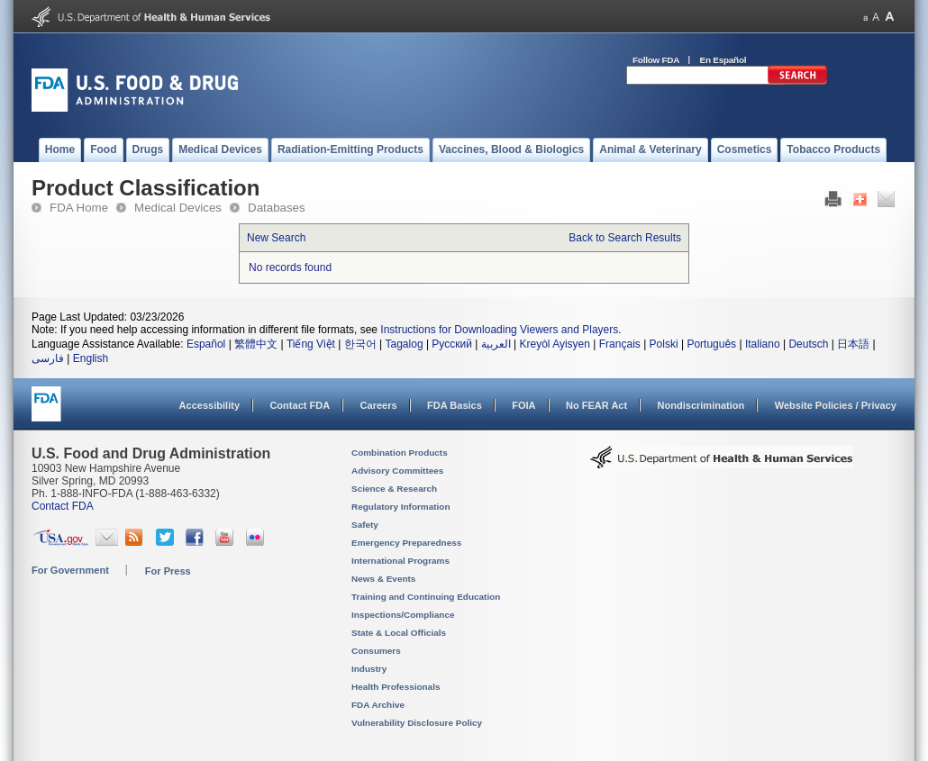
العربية (496, 344)
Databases (276, 207)
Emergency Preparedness (406, 543)
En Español (723, 60)
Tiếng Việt (311, 344)
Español (206, 344)
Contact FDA (299, 405)
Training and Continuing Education (425, 597)
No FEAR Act (596, 405)
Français (620, 344)
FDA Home (79, 207)
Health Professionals (395, 687)
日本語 (853, 344)
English (90, 358)
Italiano (762, 344)
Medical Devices (178, 207)
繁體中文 (255, 344)
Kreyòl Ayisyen (554, 344)
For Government (70, 570)
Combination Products (399, 453)
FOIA (523, 405)
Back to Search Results (625, 237)
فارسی (48, 358)
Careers (378, 405)
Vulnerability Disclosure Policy (416, 723)
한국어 (360, 344)
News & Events (383, 579)
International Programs (400, 561)
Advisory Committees (397, 471)
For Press (168, 571)
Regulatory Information (400, 507)
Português (711, 344)
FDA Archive (378, 705)
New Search (276, 237)
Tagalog (404, 344)
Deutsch (808, 344)
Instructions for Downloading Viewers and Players (499, 329)
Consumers (376, 651)
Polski (664, 344)
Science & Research (394, 489)
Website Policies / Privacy (835, 405)
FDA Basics (454, 405)
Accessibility (209, 405)
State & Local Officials (398, 633)
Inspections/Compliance (403, 615)
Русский (452, 344)
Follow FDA (655, 60)
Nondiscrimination (701, 405)
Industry (369, 669)
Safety (364, 525)
